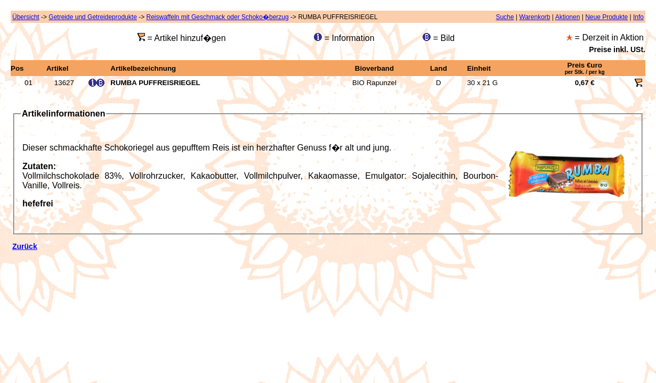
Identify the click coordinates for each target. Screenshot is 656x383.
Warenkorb (534, 17)
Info (638, 17)
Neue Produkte (606, 17)
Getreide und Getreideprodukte (92, 17)
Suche (505, 17)
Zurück (24, 246)
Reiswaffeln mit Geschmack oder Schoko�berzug (217, 17)
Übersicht (25, 17)
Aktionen (567, 17)
